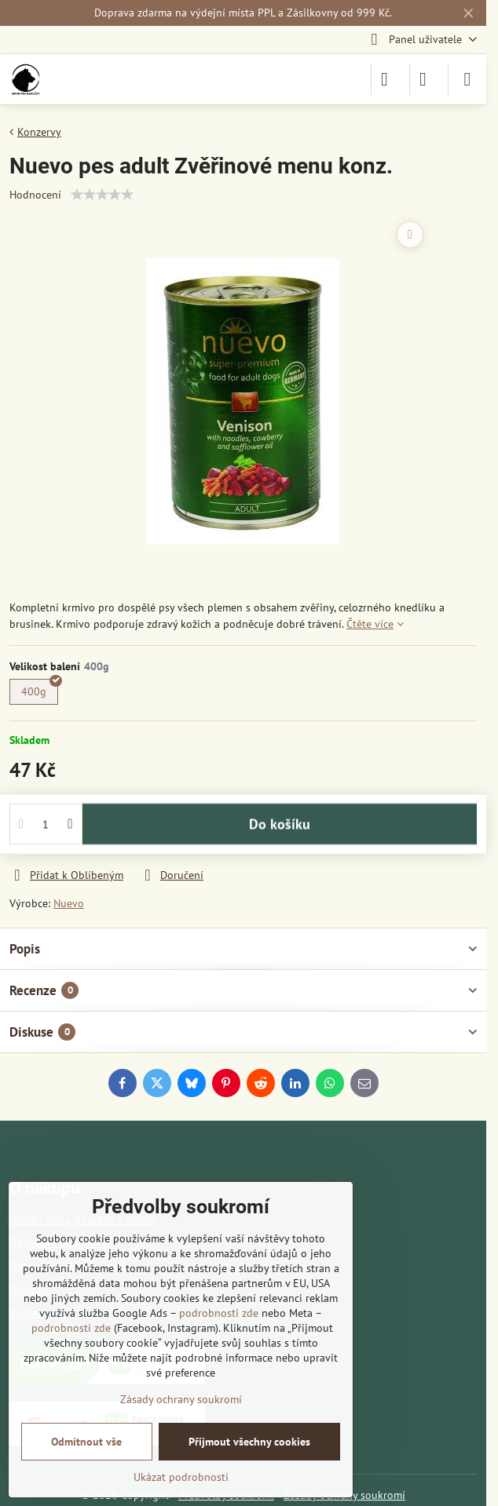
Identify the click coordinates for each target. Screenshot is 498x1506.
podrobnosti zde (218, 1313)
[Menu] (467, 79)
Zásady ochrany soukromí (181, 1399)
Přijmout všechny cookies (249, 1442)
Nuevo (68, 903)
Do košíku (279, 830)
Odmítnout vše (86, 1442)
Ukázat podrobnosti (181, 1477)
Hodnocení (35, 195)
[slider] (102, 194)
